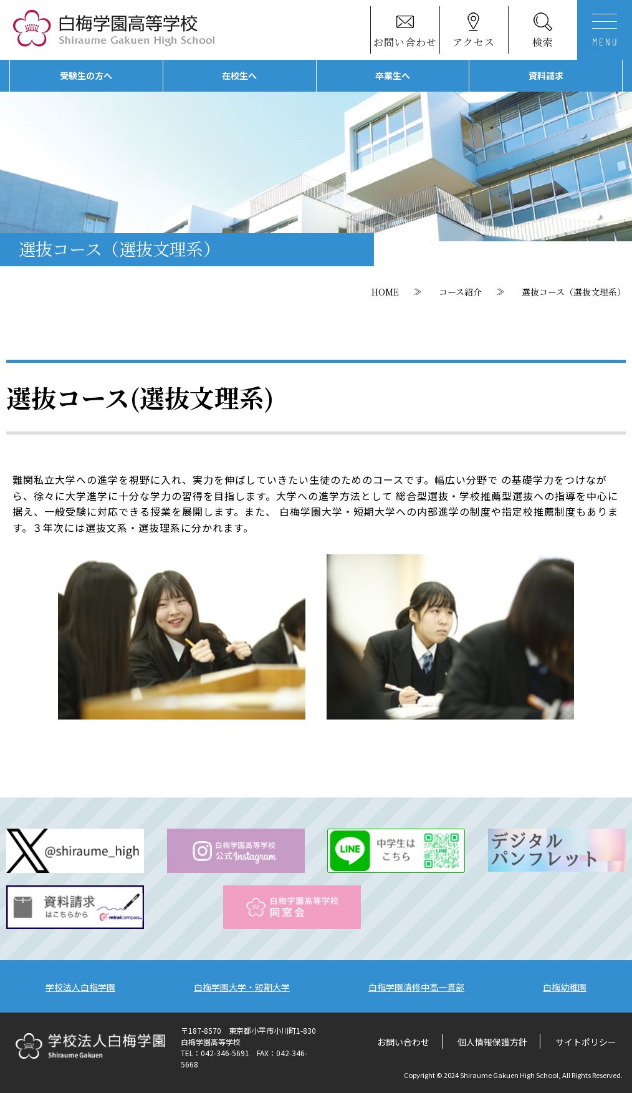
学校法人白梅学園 (80, 987)
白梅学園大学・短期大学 (242, 987)
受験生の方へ (86, 75)
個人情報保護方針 (492, 1042)
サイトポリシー (585, 1042)
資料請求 (546, 75)
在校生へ (239, 75)
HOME (385, 292)
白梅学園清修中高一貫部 (416, 987)
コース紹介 (460, 292)
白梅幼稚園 (565, 987)
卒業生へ (392, 75)
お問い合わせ (403, 1042)
